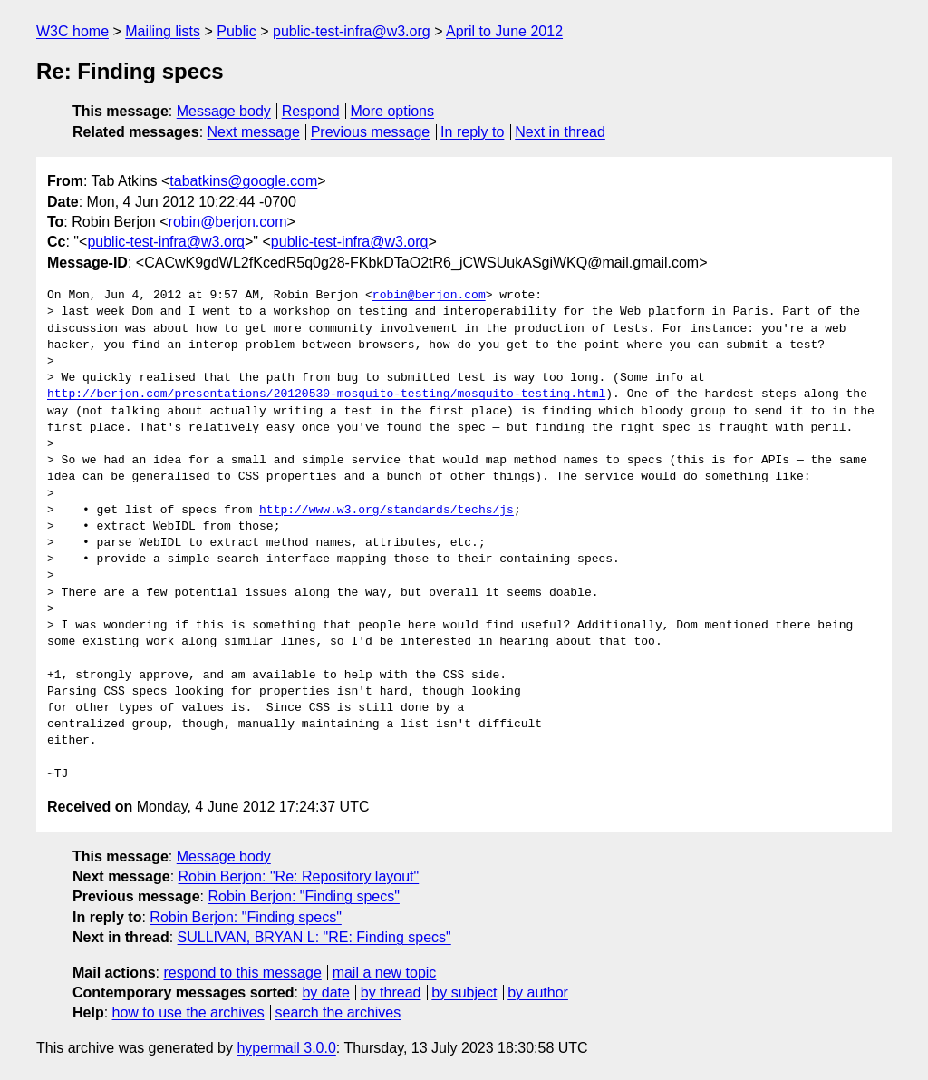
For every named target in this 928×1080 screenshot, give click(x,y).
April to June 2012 (504, 31)
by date (325, 992)
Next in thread (560, 132)
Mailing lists (162, 31)
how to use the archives (188, 1012)
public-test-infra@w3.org (351, 31)
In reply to (472, 132)
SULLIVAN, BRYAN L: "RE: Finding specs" (314, 937)
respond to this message (242, 972)
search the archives (338, 1012)
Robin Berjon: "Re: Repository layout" (299, 876)
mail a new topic (385, 972)
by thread (391, 992)
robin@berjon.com (228, 221)
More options (393, 111)
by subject (464, 992)
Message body (224, 111)
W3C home (72, 31)
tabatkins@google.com (243, 181)
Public (236, 31)
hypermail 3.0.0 (286, 1048)
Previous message (370, 132)
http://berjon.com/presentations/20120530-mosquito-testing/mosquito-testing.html (326, 394)
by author (538, 992)
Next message (254, 132)
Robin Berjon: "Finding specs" (303, 896)
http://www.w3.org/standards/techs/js (386, 510)
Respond (311, 111)
